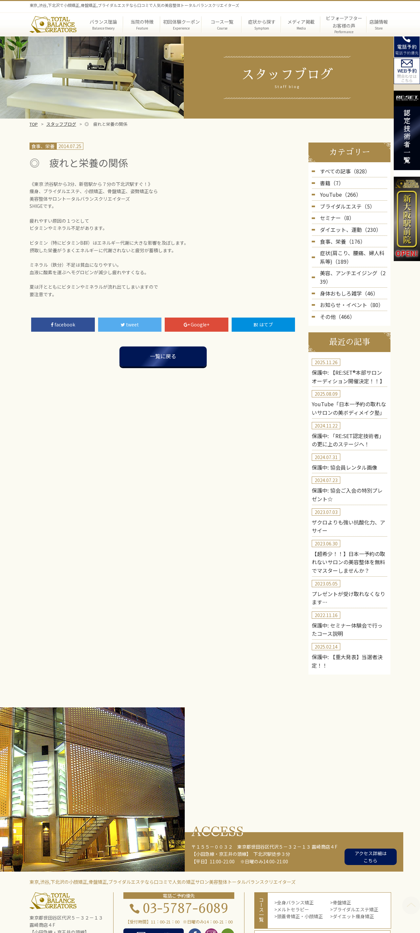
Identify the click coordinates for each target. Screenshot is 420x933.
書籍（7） (330, 181)
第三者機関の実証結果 (298, 908)
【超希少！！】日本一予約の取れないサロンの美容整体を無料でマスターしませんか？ (348, 527)
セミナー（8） (335, 213)
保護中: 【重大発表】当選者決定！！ (349, 615)
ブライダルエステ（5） (344, 202)
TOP (34, 124)
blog (241, 915)
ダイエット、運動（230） (347, 224)
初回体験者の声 (124, 915)
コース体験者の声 (164, 915)
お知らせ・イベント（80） (348, 284)
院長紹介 (259, 908)
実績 (96, 915)
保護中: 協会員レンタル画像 (340, 438)
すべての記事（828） (342, 170)
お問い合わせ (315, 915)
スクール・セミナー (274, 915)
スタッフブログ (61, 124)
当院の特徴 (163, 908)
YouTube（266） (338, 192)
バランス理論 (130, 908)
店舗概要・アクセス (209, 915)
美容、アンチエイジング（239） (353, 263)
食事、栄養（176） (340, 234)
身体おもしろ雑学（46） (345, 274)
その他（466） (335, 295)
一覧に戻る (163, 356)
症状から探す (195, 908)
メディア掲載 (229, 908)
